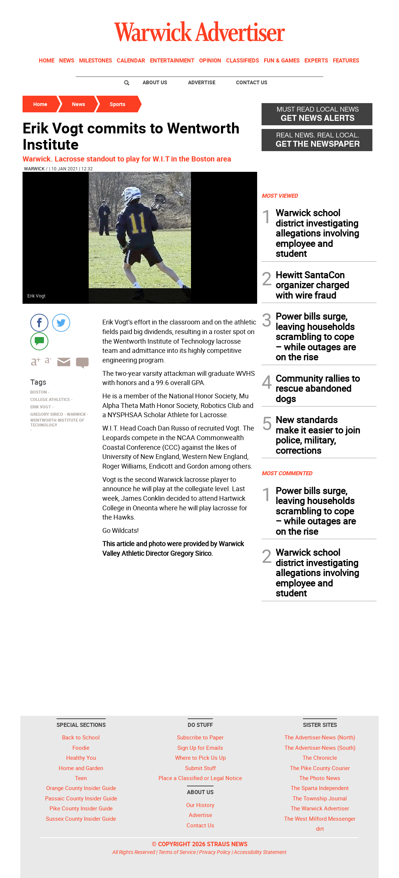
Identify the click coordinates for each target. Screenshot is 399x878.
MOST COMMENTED (287, 473)
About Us (155, 82)
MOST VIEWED (280, 195)
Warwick (34, 168)
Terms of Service (177, 851)
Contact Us (251, 82)
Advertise (201, 82)
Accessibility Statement (260, 851)
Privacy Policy (215, 851)
